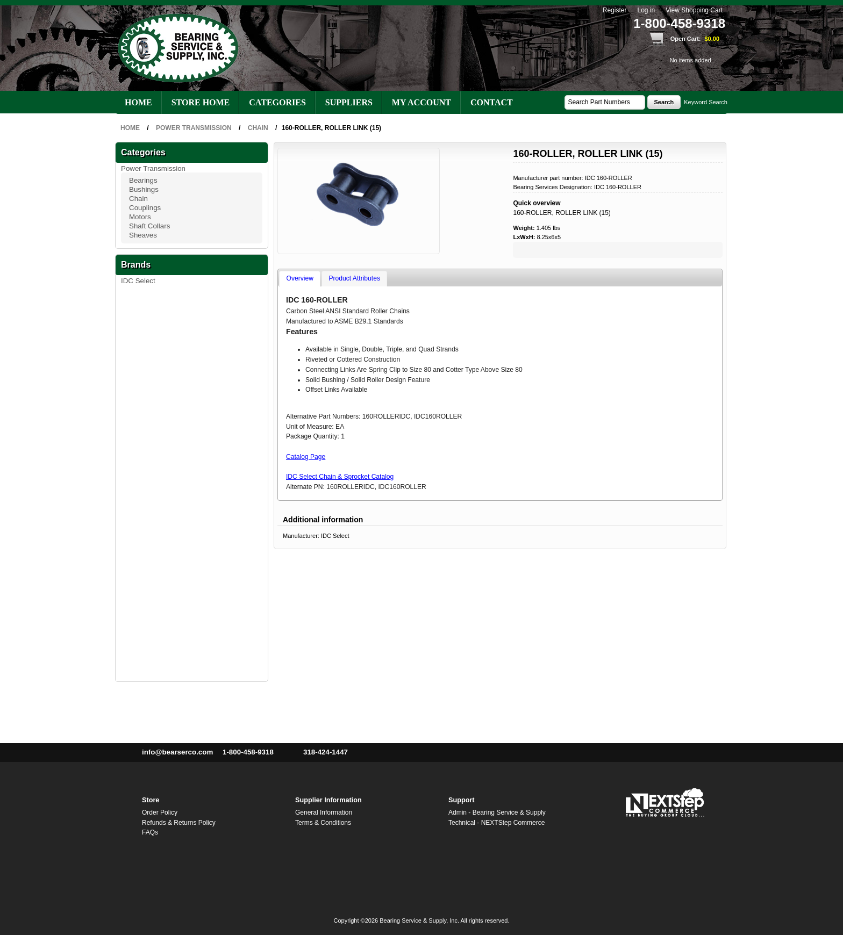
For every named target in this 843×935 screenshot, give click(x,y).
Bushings (144, 189)
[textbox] (605, 102)
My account (421, 102)
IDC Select (138, 281)
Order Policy (159, 812)
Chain (138, 199)
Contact (491, 102)
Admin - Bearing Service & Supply (497, 812)
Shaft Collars (149, 226)
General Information (323, 812)
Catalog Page (305, 457)
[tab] (299, 279)
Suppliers (349, 102)
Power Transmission (153, 168)
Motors (140, 217)
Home (138, 102)
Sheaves (143, 235)
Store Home (201, 102)
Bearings (143, 180)
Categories (277, 102)
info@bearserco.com (177, 752)
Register (615, 11)
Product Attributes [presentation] (354, 278)
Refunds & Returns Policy (179, 822)
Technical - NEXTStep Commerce (496, 822)
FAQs (150, 832)
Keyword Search (705, 102)
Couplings (145, 208)
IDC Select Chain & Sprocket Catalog (340, 476)
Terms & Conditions (323, 822)
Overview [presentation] (300, 278)
